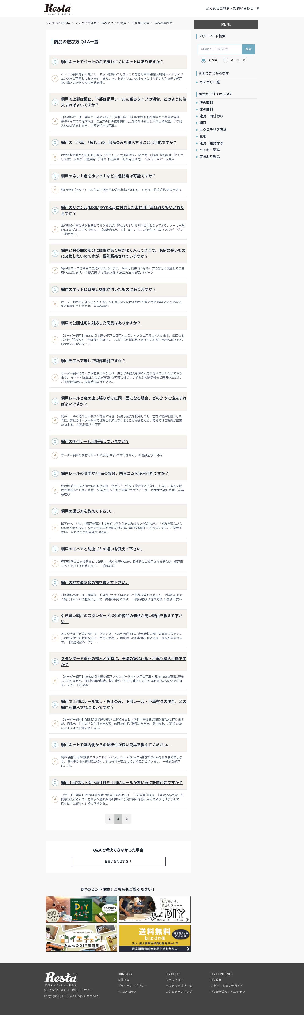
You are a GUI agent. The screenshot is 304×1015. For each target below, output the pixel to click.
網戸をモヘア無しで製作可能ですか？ (93, 361)
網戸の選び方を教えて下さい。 (87, 511)
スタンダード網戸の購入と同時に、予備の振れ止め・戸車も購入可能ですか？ (123, 662)
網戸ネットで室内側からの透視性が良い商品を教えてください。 (116, 745)
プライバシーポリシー (132, 986)
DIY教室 (216, 980)
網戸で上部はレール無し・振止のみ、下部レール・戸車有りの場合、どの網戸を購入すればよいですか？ (123, 704)
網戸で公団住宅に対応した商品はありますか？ (101, 323)
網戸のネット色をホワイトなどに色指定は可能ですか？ (108, 176)
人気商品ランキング (179, 991)
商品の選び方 (163, 23)
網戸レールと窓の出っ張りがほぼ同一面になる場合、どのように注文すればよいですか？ (123, 401)
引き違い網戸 (140, 23)
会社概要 (123, 980)
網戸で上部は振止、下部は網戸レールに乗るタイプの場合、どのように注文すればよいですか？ (123, 102)
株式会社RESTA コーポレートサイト (68, 990)
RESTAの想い (127, 991)
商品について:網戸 (114, 23)
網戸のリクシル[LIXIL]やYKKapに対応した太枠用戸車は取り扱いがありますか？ (122, 210)
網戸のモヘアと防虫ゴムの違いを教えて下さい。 (102, 549)
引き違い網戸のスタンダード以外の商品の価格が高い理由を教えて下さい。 (121, 619)
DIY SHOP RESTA (58, 23)
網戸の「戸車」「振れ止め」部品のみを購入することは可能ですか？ (119, 142)
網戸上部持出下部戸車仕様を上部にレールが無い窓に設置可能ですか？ (122, 783)
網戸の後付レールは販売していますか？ (95, 441)
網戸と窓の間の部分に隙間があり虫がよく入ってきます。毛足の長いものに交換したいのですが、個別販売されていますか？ (123, 253)
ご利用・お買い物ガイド (227, 986)
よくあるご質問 (86, 23)
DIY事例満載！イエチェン (228, 991)
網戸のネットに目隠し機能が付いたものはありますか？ (108, 289)
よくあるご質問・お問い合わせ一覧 (233, 8)
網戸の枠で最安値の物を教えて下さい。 (95, 583)
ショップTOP (174, 980)
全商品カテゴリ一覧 (179, 986)
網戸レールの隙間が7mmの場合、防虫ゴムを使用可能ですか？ (115, 473)
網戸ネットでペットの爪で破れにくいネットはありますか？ (112, 62)
